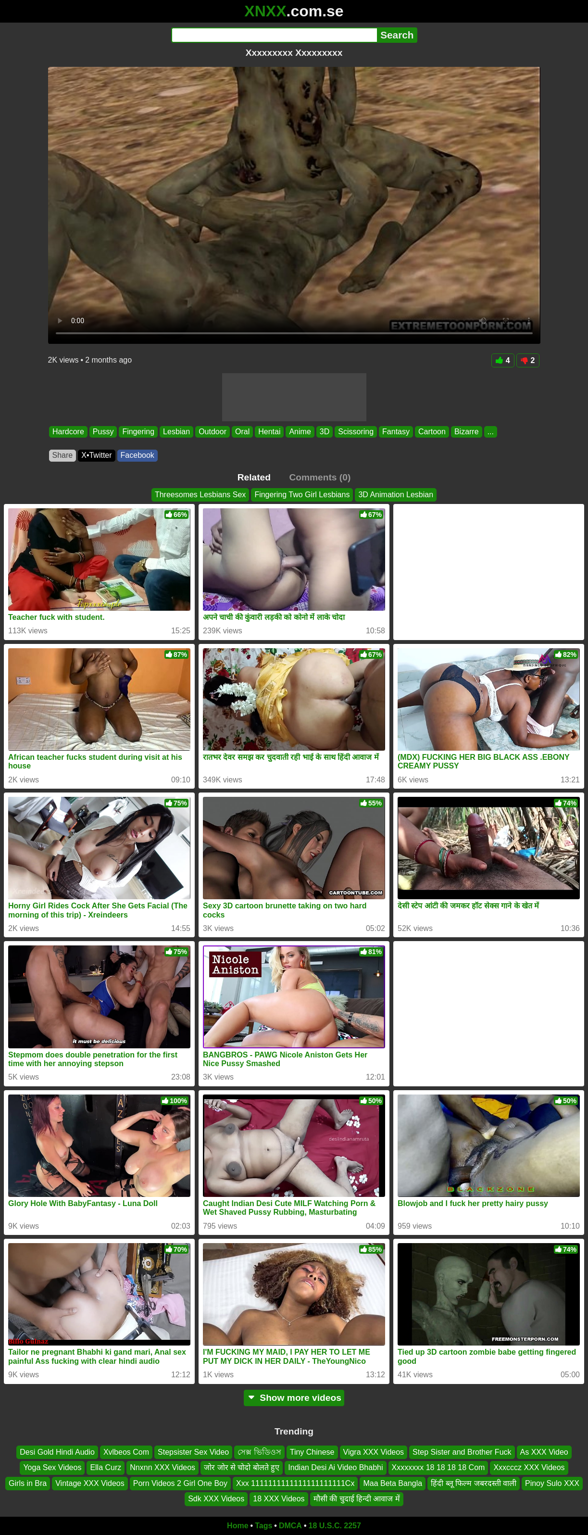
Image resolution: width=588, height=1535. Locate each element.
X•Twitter (96, 455)
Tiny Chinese (312, 1452)
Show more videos (294, 1398)
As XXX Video (544, 1452)
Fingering (138, 432)
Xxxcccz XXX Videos (528, 1467)
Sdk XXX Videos (216, 1499)
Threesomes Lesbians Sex (200, 495)
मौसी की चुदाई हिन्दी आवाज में (356, 1499)
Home (237, 1526)
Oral (242, 432)
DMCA (290, 1526)
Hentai (269, 432)
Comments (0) (319, 477)
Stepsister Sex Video (193, 1452)
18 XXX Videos (278, 1499)
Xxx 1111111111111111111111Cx (295, 1483)
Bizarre (466, 432)
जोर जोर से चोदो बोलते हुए (241, 1467)
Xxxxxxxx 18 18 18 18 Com (438, 1467)
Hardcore (68, 432)
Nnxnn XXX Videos (162, 1467)
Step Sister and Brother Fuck (462, 1452)
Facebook (137, 455)
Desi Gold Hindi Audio (57, 1452)
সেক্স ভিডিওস (259, 1452)
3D (324, 432)
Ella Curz (105, 1467)
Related (254, 477)
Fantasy (396, 432)
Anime (300, 432)
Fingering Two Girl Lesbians (302, 495)
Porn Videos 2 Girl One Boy (180, 1483)
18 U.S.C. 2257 (335, 1526)
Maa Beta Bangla (392, 1483)
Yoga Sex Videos (52, 1467)
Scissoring (356, 432)
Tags (263, 1526)
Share (62, 455)
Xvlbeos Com (126, 1452)
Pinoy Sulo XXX (552, 1483)
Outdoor (212, 432)
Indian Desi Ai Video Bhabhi (335, 1467)
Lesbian (176, 432)
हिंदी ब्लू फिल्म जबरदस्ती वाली (473, 1483)
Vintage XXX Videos (90, 1483)
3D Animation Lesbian (395, 495)
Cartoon (431, 432)
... (490, 432)
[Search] (274, 35)
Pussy (102, 432)
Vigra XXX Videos (373, 1452)
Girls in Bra (28, 1483)
